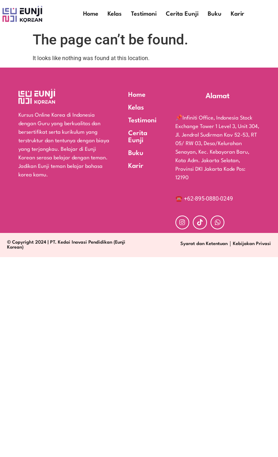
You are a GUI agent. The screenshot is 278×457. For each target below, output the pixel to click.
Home (90, 14)
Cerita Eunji (182, 14)
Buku (215, 14)
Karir (237, 14)
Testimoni (144, 14)
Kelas (115, 14)
